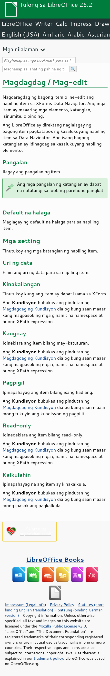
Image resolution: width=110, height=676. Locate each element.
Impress (81, 23)
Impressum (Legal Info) (25, 604)
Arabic (75, 34)
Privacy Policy (62, 604)
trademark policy (48, 658)
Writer (43, 23)
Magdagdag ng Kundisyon (29, 309)
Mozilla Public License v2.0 (62, 626)
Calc (61, 23)
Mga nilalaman (20, 49)
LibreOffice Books (55, 559)
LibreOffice (16, 23)
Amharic (53, 34)
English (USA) (20, 34)
